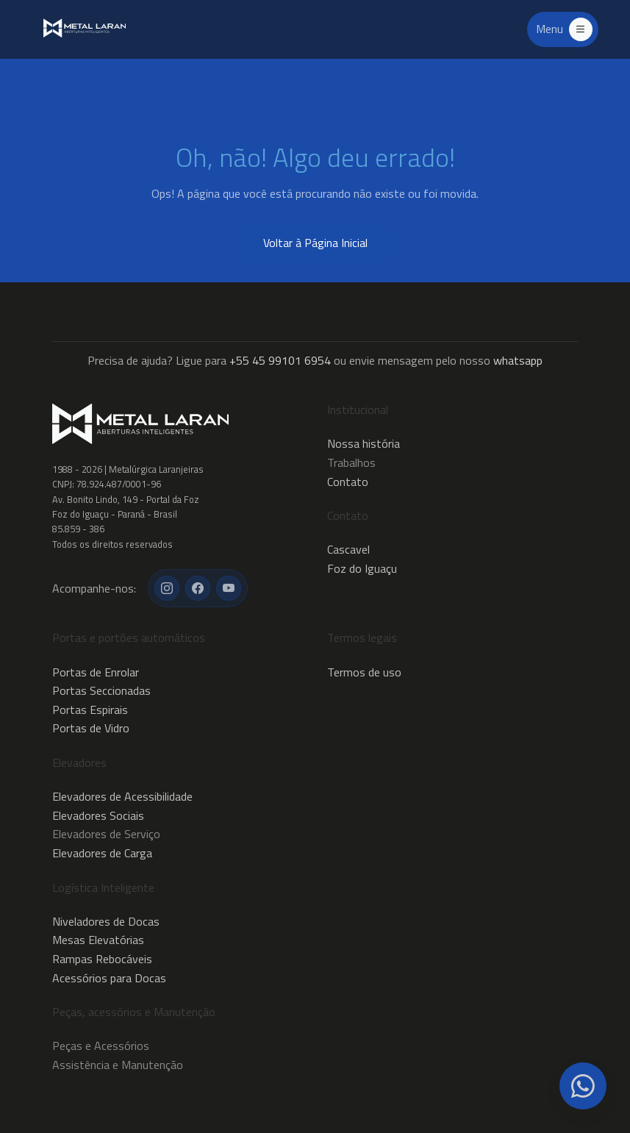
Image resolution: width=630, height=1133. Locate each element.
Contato (347, 481)
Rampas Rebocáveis (102, 959)
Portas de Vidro (90, 728)
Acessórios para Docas (109, 978)
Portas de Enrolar (95, 672)
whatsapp (518, 360)
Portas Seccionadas (101, 690)
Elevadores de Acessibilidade (122, 796)
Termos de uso (364, 672)
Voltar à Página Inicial (315, 242)
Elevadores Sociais (98, 815)
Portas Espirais (90, 709)
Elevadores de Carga (102, 853)
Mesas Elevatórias (98, 939)
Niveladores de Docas (106, 921)
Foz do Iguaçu (362, 568)
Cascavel (348, 549)
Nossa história (363, 443)
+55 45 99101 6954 (280, 360)
